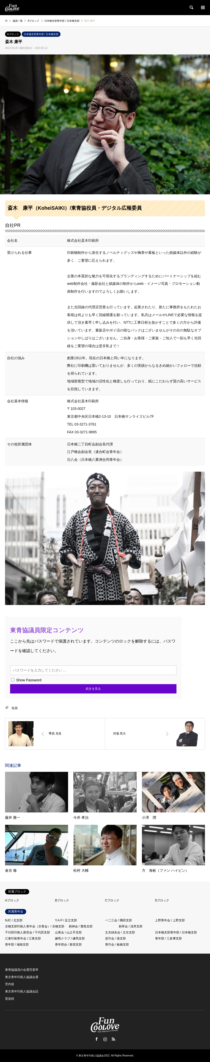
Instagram (105, 1039)
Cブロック (112, 900)
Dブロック (162, 900)
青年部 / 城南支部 (17, 944)
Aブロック (13, 34)
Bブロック (62, 900)
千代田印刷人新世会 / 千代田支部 (27, 932)
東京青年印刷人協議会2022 (94, 1055)
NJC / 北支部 (13, 920)
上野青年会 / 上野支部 (170, 920)
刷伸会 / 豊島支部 (81, 926)
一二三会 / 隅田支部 (118, 920)
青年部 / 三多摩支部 (168, 938)
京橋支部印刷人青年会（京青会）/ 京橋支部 (34, 926)
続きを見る (93, 688)
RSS (113, 1039)
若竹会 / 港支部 (115, 938)
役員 (15, 708)
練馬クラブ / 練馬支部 (70, 938)
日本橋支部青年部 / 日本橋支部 (41, 34)
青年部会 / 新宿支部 (68, 944)
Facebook (96, 1039)
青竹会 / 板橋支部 (117, 944)
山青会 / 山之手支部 (68, 932)
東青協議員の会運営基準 (21, 970)
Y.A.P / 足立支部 (66, 920)
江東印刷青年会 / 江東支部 (23, 938)
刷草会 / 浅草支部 (130, 926)
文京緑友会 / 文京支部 (120, 932)
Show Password (26, 680)
